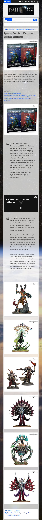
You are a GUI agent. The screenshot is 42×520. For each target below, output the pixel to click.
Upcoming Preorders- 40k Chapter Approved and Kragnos (18, 35)
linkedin (31, 1)
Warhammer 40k (16, 515)
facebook (23, 1)
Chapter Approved (19, 513)
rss (28, 1)
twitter (20, 1)
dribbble (34, 1)
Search (35, 20)
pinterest (37, 1)
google (25, 1)
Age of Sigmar (10, 513)
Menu (8, 1)
